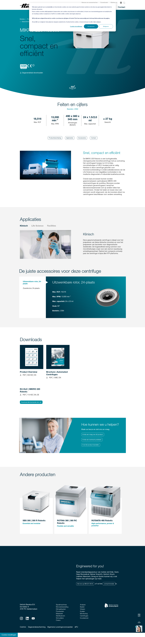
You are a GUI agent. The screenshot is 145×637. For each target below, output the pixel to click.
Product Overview (28, 372)
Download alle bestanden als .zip (31, 402)
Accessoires (82, 138)
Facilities (51, 226)
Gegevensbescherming (36, 627)
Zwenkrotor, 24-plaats (31, 288)
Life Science (37, 226)
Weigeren (106, 26)
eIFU (76, 627)
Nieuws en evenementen (90, 2)
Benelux (22, 19)
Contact (121, 7)
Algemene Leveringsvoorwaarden (60, 627)
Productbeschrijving (55, 138)
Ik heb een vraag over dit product (93, 434)
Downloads (104, 2)
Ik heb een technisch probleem (92, 439)
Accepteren (91, 26)
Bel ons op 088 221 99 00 (85, 584)
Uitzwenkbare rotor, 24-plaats (32, 283)
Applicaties (69, 138)
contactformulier (109, 584)
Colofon (23, 627)
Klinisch (24, 226)
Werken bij (114, 2)
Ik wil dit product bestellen (91, 445)
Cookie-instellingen (76, 26)
